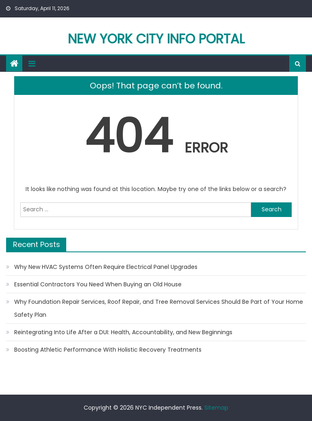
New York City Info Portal (156, 39)
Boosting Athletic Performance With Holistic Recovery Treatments (108, 350)
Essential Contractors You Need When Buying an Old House (98, 284)
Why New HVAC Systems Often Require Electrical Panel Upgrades (105, 267)
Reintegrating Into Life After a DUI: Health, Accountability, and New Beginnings (123, 332)
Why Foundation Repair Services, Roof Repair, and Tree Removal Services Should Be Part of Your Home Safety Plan (158, 308)
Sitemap (216, 408)
